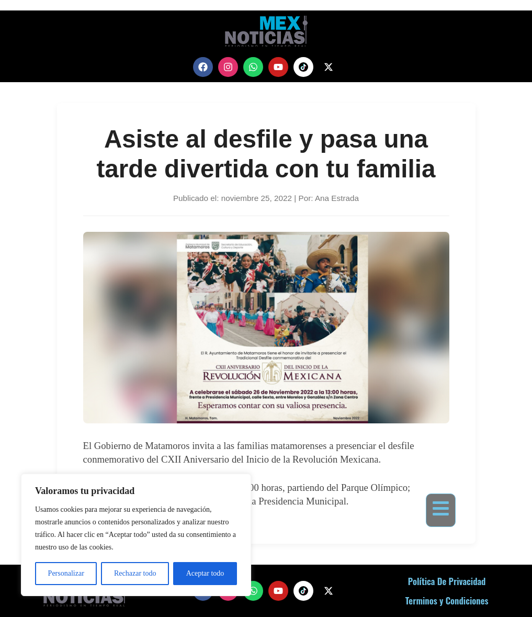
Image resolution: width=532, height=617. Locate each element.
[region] (136, 535)
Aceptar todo (205, 573)
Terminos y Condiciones (447, 600)
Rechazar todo (135, 573)
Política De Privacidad (447, 581)
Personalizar (66, 573)
